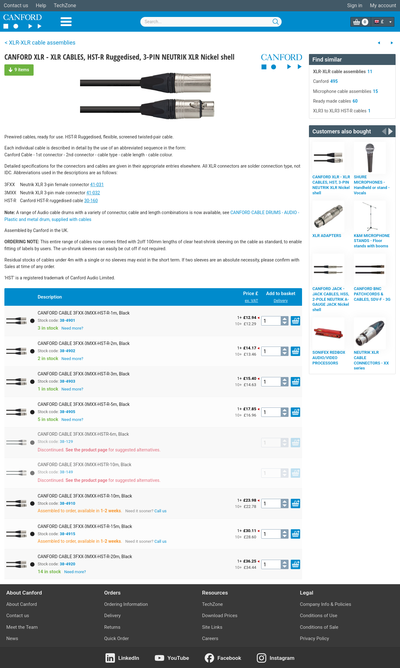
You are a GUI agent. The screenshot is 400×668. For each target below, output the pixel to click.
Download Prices (220, 615)
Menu (66, 21)
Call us (160, 511)
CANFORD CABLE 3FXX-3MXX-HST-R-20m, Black (85, 556)
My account (383, 5)
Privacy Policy (314, 638)
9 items (19, 69)
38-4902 (67, 350)
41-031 (97, 184)
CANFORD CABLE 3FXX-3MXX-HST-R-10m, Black (85, 495)
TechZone (65, 5)
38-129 (66, 441)
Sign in (354, 5)
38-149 (66, 472)
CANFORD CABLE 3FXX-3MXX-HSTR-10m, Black (84, 464)
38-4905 (67, 411)
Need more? (72, 328)
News (12, 638)
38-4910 (67, 503)
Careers (210, 638)
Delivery (281, 300)
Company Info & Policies (325, 604)
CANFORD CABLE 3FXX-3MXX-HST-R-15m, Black (85, 526)
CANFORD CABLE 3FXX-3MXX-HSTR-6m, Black (83, 434)
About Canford (21, 604)
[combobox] (211, 22)
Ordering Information (126, 604)
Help (41, 5)
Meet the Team (22, 627)
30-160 (91, 200)
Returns (112, 627)
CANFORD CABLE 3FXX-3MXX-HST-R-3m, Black (84, 373)
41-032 (93, 192)
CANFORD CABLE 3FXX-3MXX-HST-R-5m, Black (84, 404)
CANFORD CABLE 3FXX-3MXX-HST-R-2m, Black (84, 343)
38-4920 (67, 564)
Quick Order (116, 638)
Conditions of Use (318, 615)
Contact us (16, 5)
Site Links (212, 627)
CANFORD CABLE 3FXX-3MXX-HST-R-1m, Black (84, 312)
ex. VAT (251, 300)
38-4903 (67, 381)
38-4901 (67, 320)
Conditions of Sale (319, 627)
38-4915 (67, 533)
